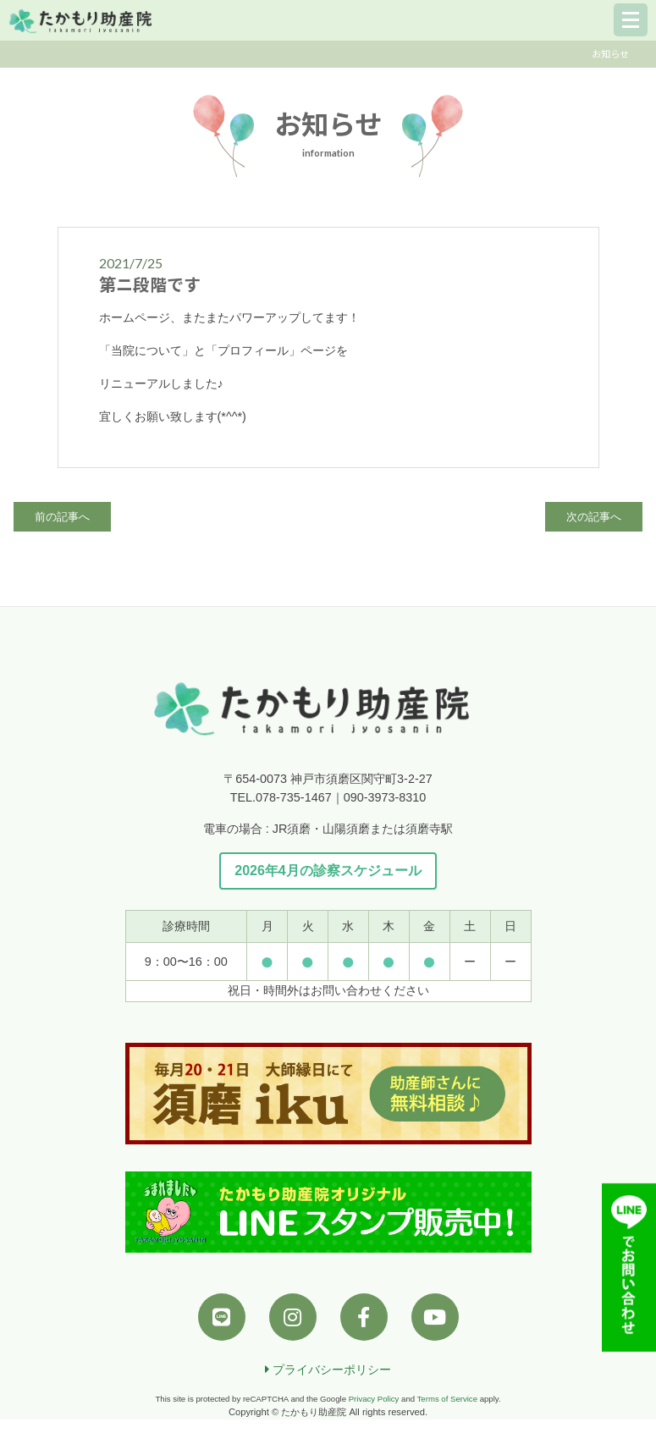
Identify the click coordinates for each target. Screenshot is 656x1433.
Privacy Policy (374, 1398)
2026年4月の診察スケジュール (328, 870)
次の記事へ (593, 516)
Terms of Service (447, 1398)
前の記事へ (62, 516)
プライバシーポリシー (328, 1369)
